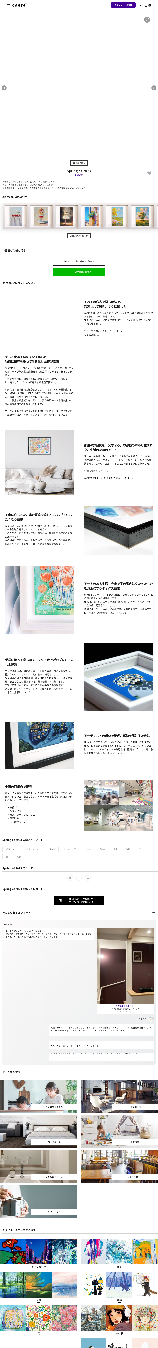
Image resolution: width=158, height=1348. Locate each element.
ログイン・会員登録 (123, 5)
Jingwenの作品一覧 (79, 235)
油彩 (128, 849)
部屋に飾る (79, 163)
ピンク (87, 849)
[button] (147, 20)
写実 (115, 849)
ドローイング (70, 849)
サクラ (52, 849)
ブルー (102, 849)
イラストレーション (31, 849)
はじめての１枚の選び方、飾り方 (79, 261)
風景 (19, 856)
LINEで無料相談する (82, 272)
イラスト (10, 849)
